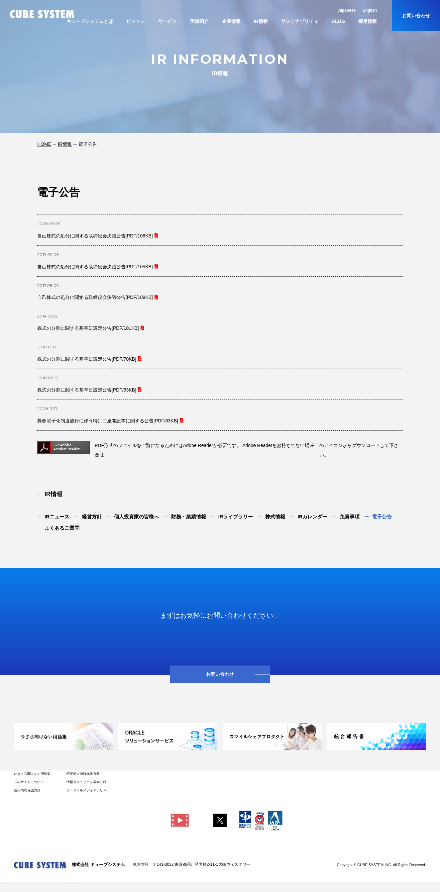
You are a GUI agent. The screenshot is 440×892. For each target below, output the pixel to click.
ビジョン (135, 21)
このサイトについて (29, 782)
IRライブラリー (235, 516)
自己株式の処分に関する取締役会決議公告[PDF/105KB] (95, 266)
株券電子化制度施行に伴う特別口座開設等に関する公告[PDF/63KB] (107, 420)
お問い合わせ (416, 15)
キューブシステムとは (89, 21)
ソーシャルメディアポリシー (88, 790)
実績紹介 (199, 21)
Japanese (347, 10)
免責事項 (350, 516)
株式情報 (275, 516)
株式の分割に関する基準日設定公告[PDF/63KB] (86, 390)
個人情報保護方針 (27, 790)
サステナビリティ (299, 21)
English (370, 10)
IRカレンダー (312, 516)
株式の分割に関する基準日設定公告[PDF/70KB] (86, 359)
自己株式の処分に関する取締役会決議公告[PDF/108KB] (95, 235)
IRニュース (57, 516)
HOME (44, 144)
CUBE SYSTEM (42, 14)
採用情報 (367, 21)
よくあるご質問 (62, 528)
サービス (167, 21)
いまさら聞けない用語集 (32, 773)
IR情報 (261, 21)
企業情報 (231, 21)
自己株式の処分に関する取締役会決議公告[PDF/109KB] (95, 297)
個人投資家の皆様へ (136, 516)
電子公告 (382, 516)
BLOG (338, 21)
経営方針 (92, 516)
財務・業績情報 (188, 516)
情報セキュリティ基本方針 (86, 782)
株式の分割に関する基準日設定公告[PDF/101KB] (88, 328)
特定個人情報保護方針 (83, 773)
